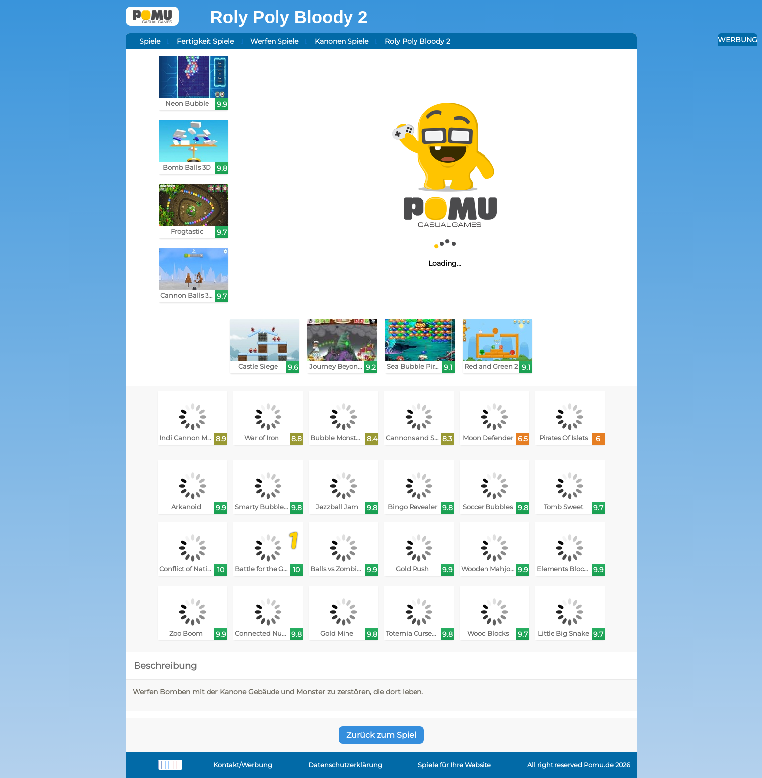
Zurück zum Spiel (381, 735)
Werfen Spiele (274, 41)
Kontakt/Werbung (242, 765)
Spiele (149, 41)
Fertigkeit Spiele (205, 41)
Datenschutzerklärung (345, 765)
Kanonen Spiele (341, 41)
